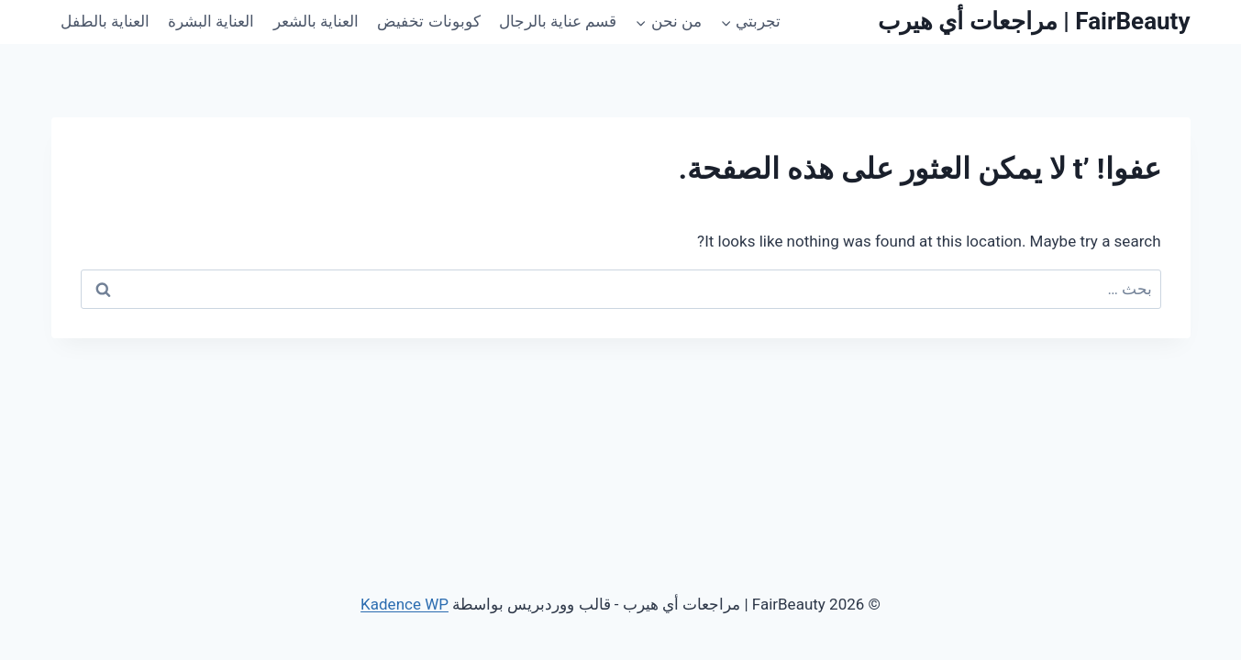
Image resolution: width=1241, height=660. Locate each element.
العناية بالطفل (105, 21)
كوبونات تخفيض (428, 21)
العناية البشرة (211, 21)
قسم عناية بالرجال (557, 21)
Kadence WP (404, 604)
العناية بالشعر (316, 21)
